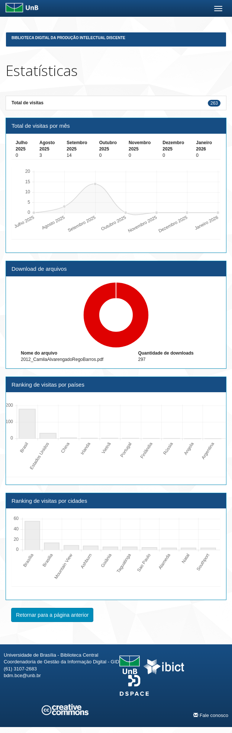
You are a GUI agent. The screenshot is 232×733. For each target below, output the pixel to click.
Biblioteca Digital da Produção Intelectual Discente (68, 38)
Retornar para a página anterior (52, 615)
